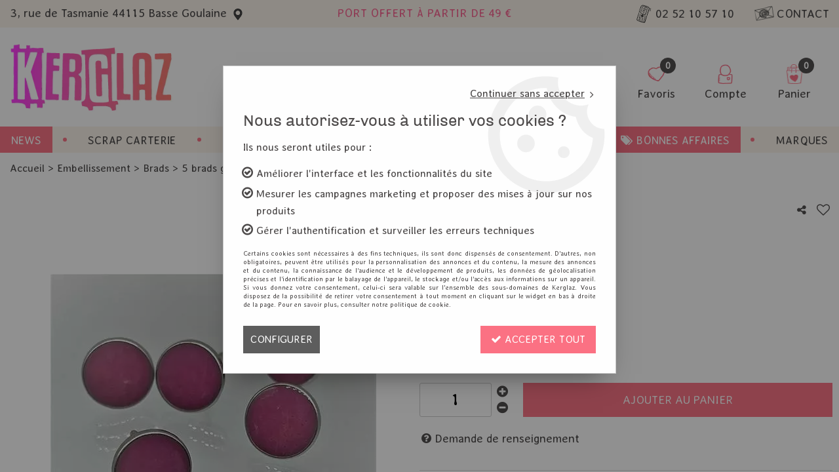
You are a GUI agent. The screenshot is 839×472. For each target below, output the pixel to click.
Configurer (281, 339)
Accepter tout (538, 339)
